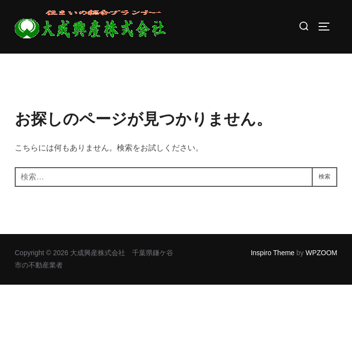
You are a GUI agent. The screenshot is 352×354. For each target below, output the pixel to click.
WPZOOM (321, 253)
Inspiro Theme (273, 253)
